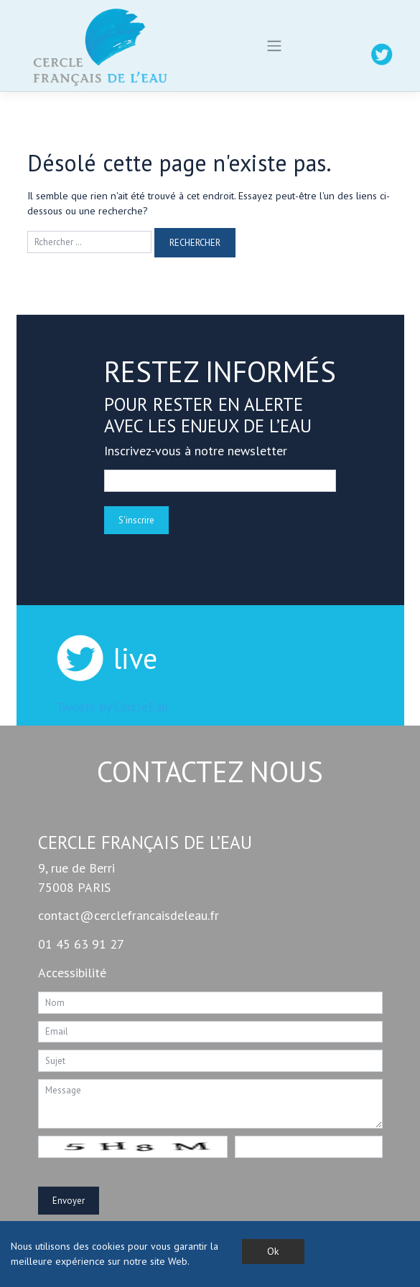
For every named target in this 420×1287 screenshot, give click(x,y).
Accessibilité (72, 972)
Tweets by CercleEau (112, 706)
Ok (273, 1251)
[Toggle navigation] (274, 46)
